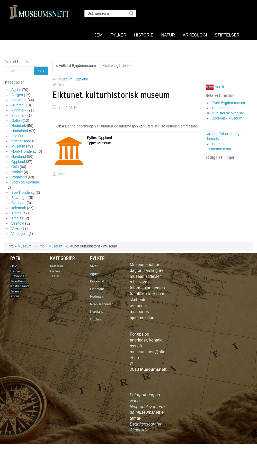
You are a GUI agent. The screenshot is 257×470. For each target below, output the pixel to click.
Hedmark (18, 126)
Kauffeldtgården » (116, 65)
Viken (15, 228)
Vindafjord (19, 234)
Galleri (16, 120)
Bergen (17, 95)
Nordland (18, 156)
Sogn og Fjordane (25, 182)
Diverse (17, 105)
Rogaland (19, 177)
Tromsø (17, 218)
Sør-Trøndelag (23, 192)
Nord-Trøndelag (24, 151)
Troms (16, 213)
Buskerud (18, 100)
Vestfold (17, 223)
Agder (16, 90)
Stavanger (19, 198)
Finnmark (18, 110)
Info (14, 136)
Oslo (15, 167)
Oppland (18, 162)
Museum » (25, 246)
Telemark (18, 208)
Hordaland (19, 131)
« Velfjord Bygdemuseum (76, 65)
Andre (14, 296)
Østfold (17, 172)
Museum (18, 146)
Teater (54, 276)
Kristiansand (21, 141)
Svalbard (18, 203)
